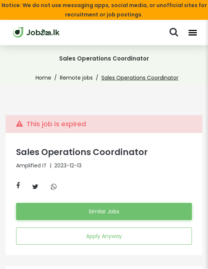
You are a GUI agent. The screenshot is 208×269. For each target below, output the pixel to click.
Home (50, 78)
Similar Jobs (104, 211)
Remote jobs (79, 78)
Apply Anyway (104, 236)
